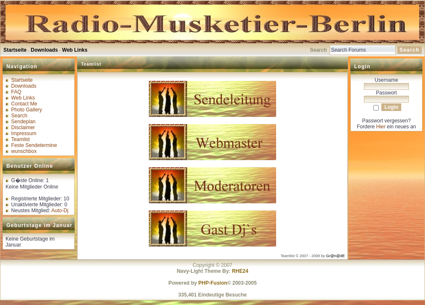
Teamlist (20, 139)
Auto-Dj (59, 211)
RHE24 (240, 271)
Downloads (44, 50)
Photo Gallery (26, 110)
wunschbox (23, 151)
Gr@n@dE (335, 256)
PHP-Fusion (213, 283)
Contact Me (24, 104)
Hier (381, 127)
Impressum (23, 133)
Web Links (74, 50)
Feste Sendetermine (34, 145)
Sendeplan (23, 122)
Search (19, 116)
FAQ (16, 92)
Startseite (15, 50)
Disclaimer (23, 127)
